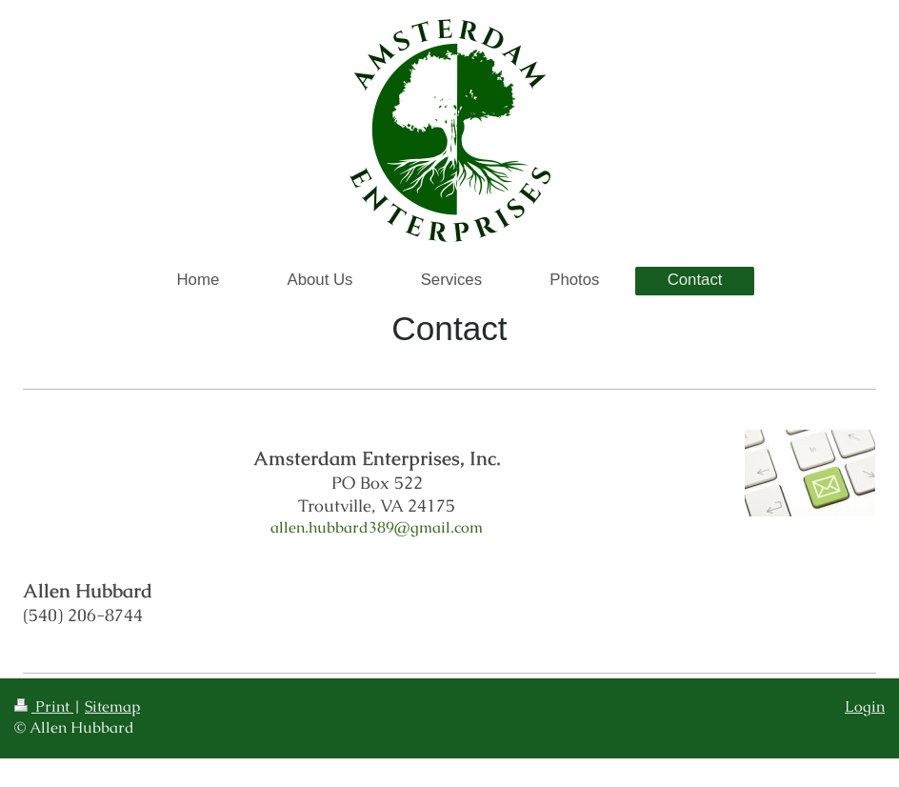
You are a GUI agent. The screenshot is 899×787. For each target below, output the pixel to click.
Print (43, 706)
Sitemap (112, 706)
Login (865, 706)
